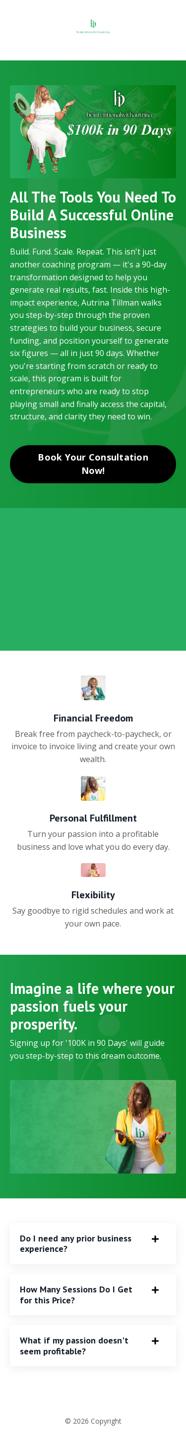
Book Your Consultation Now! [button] (93, 463)
